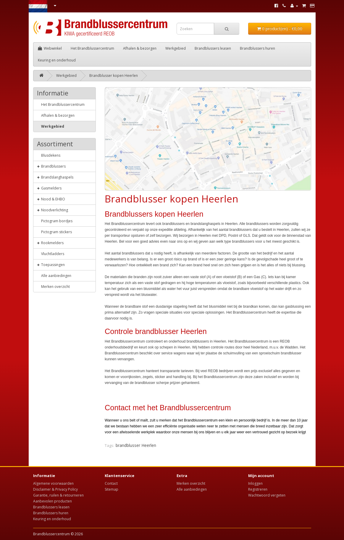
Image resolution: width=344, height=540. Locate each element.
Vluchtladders (50, 253)
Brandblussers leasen (213, 48)
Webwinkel (50, 48)
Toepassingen (51, 264)
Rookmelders (50, 242)
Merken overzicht (53, 286)
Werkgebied (175, 48)
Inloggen (255, 483)
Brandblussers (51, 166)
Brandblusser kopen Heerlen (113, 75)
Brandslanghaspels (55, 177)
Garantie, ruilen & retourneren (58, 495)
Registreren (257, 489)
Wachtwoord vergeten (266, 495)
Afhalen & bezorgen (139, 48)
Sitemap (111, 489)
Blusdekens (48, 155)
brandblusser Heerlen (136, 445)
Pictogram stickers (54, 231)
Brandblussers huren (257, 48)
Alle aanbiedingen (54, 275)
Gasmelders (49, 188)
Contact (111, 483)
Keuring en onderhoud (57, 60)
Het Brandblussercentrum (92, 48)
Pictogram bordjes (54, 220)
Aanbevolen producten (52, 501)
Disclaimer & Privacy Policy (55, 489)
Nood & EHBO (51, 199)
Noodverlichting (52, 210)
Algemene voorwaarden (53, 483)
